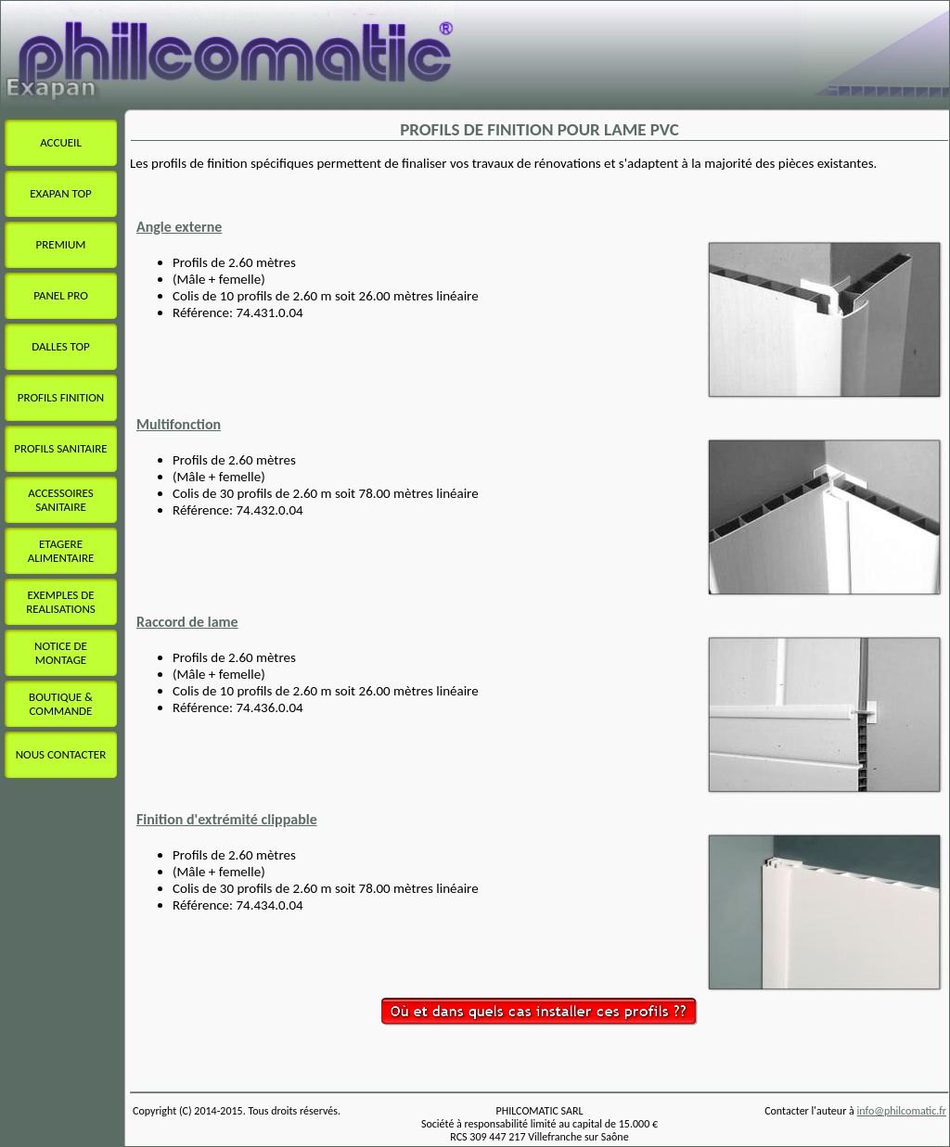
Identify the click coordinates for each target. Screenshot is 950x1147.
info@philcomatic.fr (902, 1110)
